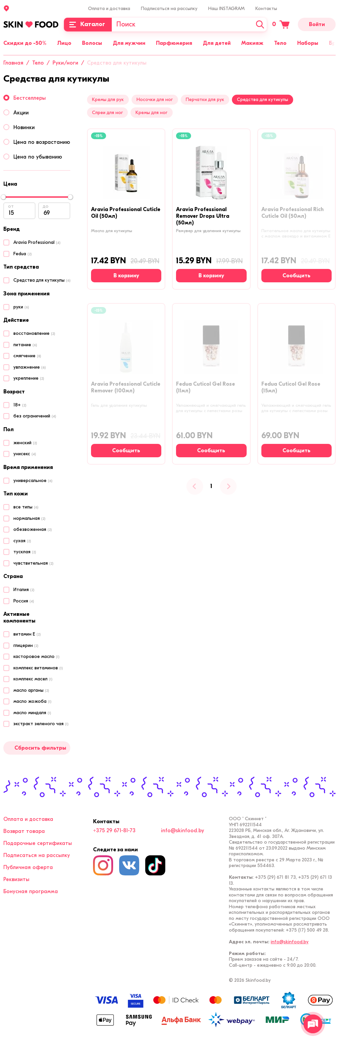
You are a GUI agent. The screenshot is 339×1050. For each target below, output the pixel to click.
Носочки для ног (155, 99)
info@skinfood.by (182, 831)
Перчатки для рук (205, 99)
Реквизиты (16, 879)
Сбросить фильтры (40, 748)
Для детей (217, 43)
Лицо (64, 43)
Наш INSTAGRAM (226, 8)
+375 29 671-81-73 (114, 831)
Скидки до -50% (25, 43)
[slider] (3, 197)
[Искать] (260, 24)
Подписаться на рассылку (169, 8)
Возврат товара (24, 831)
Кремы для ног (151, 112)
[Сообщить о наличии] (296, 275)
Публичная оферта (28, 867)
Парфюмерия (174, 43)
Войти (317, 24)
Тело (280, 43)
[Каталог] (88, 24)
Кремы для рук (108, 99)
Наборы (307, 43)
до (46, 206)
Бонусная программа (30, 891)
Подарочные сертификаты (37, 843)
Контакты (266, 8)
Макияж (252, 43)
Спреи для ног (107, 112)
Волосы (92, 43)
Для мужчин (129, 43)
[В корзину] (126, 275)
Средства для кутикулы (262, 99)
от (11, 206)
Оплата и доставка (109, 8)
